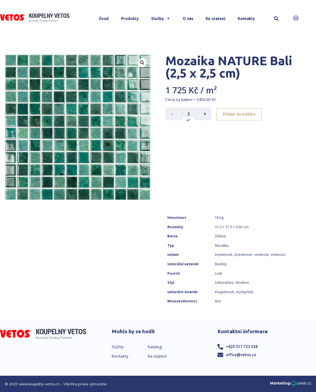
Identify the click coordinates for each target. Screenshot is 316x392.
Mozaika (221, 245)
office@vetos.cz (241, 354)
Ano (218, 301)
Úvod (104, 18)
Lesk (218, 273)
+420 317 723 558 (242, 346)
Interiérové (223, 254)
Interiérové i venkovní (251, 254)
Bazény (221, 264)
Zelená (220, 236)
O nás (188, 18)
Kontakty (246, 18)
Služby (160, 18)
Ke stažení (215, 18)
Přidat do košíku (240, 114)
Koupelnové (224, 291)
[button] (276, 19)
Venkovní (278, 254)
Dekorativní (224, 282)
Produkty (130, 18)
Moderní (242, 282)
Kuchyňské (244, 291)
